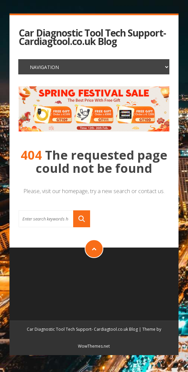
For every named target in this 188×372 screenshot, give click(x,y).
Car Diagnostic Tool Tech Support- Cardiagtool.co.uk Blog (92, 37)
